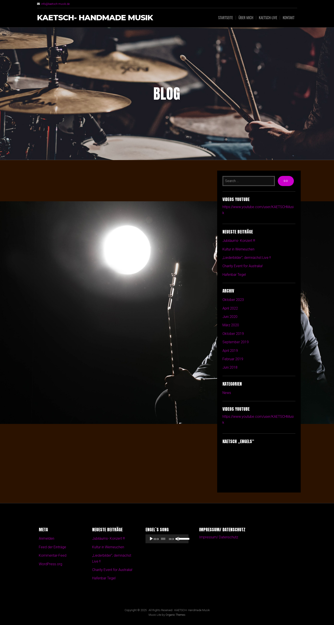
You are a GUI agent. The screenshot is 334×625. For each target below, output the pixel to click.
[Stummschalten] (177, 539)
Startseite (225, 18)
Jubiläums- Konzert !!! (238, 241)
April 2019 (230, 351)
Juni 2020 (229, 317)
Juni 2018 (229, 367)
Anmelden (46, 538)
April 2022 (230, 308)
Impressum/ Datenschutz (218, 537)
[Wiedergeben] (151, 539)
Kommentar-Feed (52, 555)
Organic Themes (175, 614)
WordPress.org (50, 564)
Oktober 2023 (233, 300)
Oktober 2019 (233, 334)
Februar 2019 (232, 359)
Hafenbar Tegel (234, 274)
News (226, 393)
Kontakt (288, 18)
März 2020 (230, 325)
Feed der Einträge (52, 547)
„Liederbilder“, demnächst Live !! (246, 258)
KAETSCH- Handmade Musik (95, 17)
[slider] (163, 539)
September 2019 (235, 342)
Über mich (246, 18)
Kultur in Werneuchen (238, 249)
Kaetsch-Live (268, 18)
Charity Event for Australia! (242, 266)
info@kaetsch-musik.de (55, 4)
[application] (167, 538)
